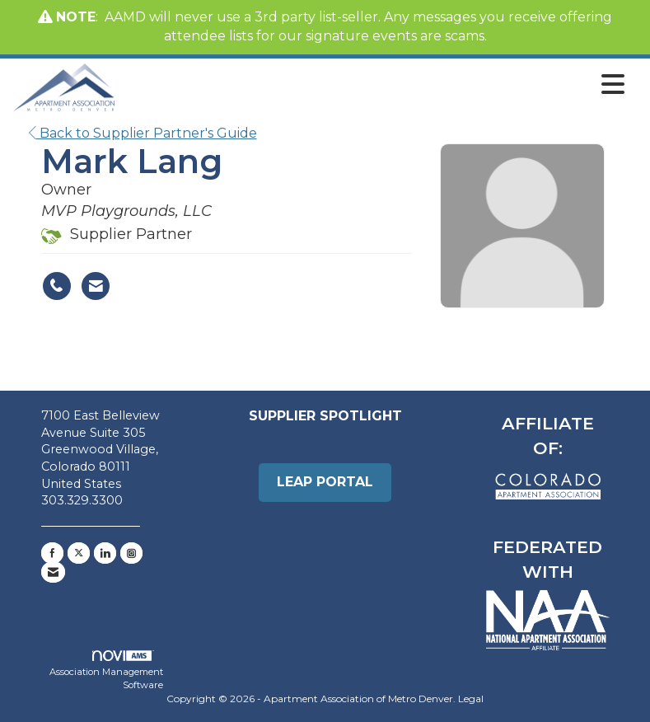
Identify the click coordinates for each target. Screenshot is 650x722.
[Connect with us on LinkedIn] (105, 553)
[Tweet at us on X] (79, 553)
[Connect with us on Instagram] (131, 553)
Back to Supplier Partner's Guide (143, 133)
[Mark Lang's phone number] (56, 286)
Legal (471, 698)
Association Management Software (106, 670)
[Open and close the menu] (374, 85)
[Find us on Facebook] (52, 553)
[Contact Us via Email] (53, 572)
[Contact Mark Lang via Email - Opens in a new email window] (95, 286)
